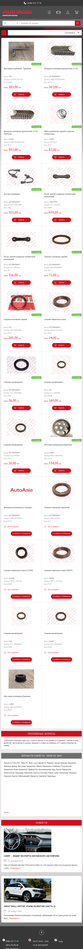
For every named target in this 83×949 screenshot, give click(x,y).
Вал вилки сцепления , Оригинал (17, 68)
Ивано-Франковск (44, 766)
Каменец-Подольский (62, 766)
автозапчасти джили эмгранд (26, 743)
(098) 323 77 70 (34, 3)
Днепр (14, 766)
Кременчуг (23, 769)
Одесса (36, 772)
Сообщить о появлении (21, 533)
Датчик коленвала (12, 194)
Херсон (14, 776)
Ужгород (72, 772)
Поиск (77, 23)
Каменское (8, 769)
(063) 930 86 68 (12, 945)
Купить (21, 94)
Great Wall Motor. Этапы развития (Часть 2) (29, 906)
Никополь (28, 772)
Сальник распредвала (13, 382)
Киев (16, 769)
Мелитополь (9, 772)
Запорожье (31, 766)
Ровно (50, 772)
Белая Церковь (61, 763)
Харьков (7, 776)
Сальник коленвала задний (55, 256)
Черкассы (34, 776)
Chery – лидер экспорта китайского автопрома (31, 855)
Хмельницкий (24, 776)
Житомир (22, 766)
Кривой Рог (33, 769)
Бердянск (72, 763)
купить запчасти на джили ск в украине (48, 740)
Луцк (53, 769)
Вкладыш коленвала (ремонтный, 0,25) (61, 68)
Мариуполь (66, 769)
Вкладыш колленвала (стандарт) (18, 507)
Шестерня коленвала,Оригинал (17, 696)
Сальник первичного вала (55, 319)
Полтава (44, 772)
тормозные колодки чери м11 (17, 740)
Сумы (56, 772)
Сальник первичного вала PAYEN (58, 570)
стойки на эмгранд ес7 (50, 743)
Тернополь (63, 772)
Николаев (19, 772)
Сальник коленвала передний (56, 507)
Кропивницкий (44, 769)
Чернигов (43, 776)
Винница (7, 766)
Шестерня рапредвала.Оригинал (58, 444)
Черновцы (51, 776)
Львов (58, 769)
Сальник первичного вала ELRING (18, 570)
